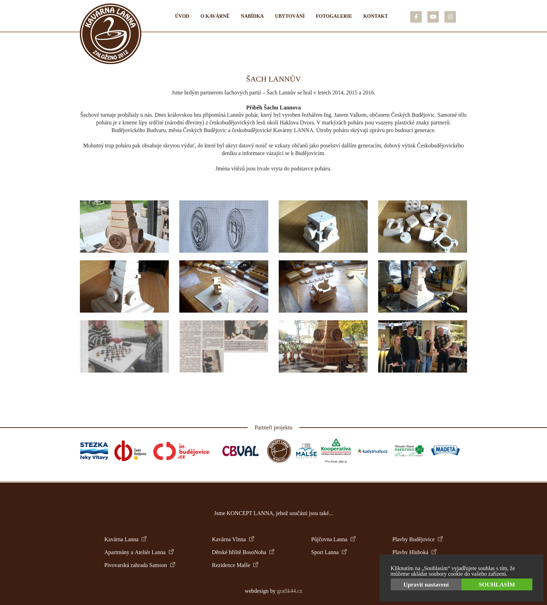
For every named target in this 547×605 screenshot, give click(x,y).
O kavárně (215, 16)
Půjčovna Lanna (333, 539)
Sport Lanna (329, 552)
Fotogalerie (334, 16)
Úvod (182, 16)
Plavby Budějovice (417, 539)
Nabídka (252, 16)
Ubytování (290, 16)
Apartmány (116, 552)
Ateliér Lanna (154, 552)
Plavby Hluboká (414, 552)
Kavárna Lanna (125, 539)
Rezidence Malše (235, 565)
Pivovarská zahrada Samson (139, 565)
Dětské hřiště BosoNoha (243, 552)
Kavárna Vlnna (233, 539)
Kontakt (375, 16)
